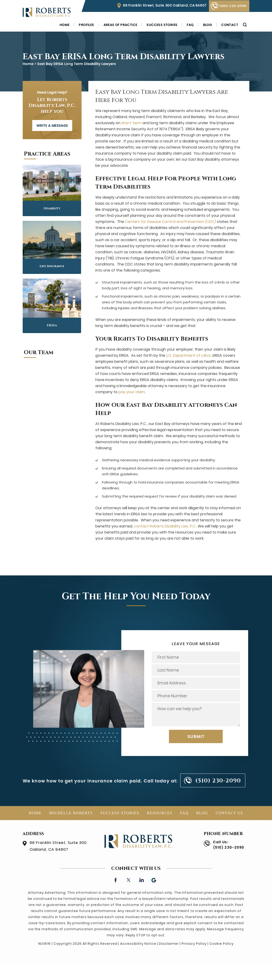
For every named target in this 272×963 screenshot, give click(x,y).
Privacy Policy (194, 943)
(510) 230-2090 (232, 6)
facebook (115, 879)
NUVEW (44, 943)
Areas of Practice (120, 24)
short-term (131, 123)
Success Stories (162, 24)
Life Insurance (51, 266)
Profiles (86, 24)
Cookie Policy (221, 943)
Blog (207, 24)
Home (65, 24)
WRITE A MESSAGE (52, 125)
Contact (229, 24)
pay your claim (131, 392)
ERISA (52, 325)
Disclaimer (169, 943)
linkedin (141, 879)
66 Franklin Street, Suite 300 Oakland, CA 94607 (165, 5)
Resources (159, 813)
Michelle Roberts (71, 813)
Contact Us (229, 813)
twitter (128, 879)
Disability (51, 208)
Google (154, 879)
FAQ (190, 24)
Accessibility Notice (138, 943)
